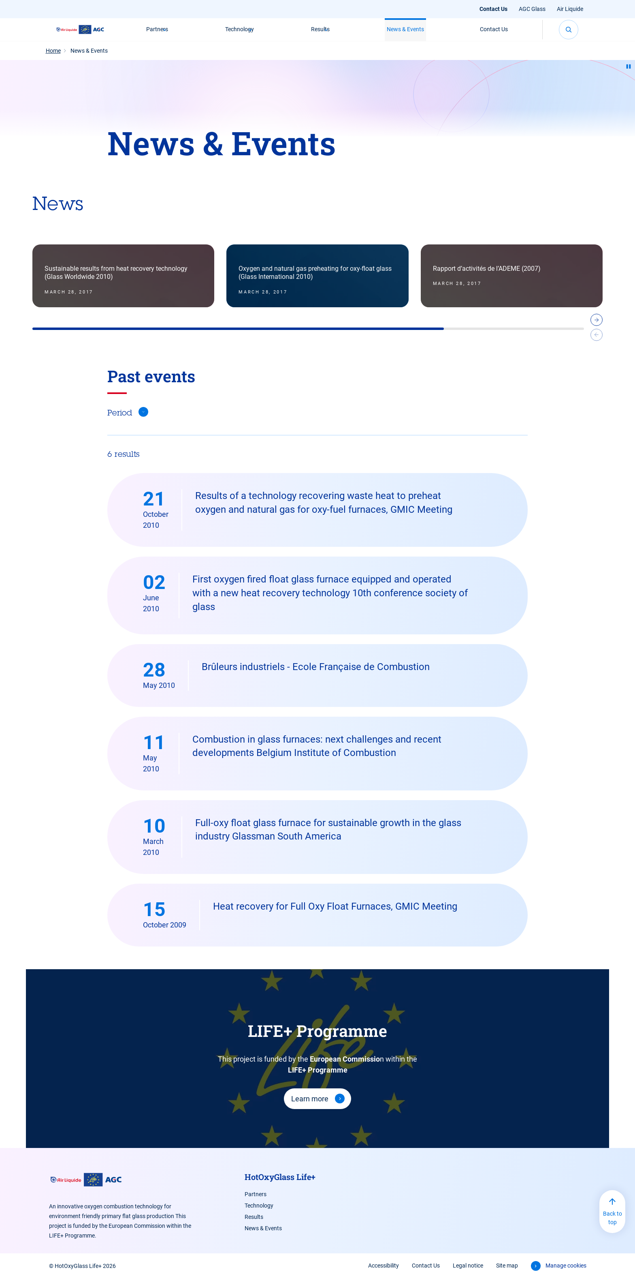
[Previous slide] (596, 345)
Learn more (309, 1107)
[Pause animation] (628, 75)
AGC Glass (532, 9)
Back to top (612, 1226)
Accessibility (383, 1274)
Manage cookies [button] (566, 1274)
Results (321, 33)
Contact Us (493, 9)
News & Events (407, 33)
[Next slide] (596, 330)
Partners (156, 33)
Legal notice (468, 1274)
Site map (507, 1274)
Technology (239, 33)
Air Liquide (570, 9)
